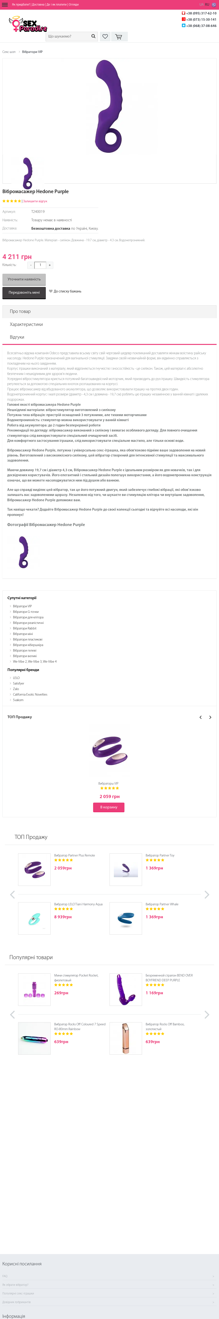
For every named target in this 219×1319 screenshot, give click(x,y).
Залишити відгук (35, 201)
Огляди (74, 4)
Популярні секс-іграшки (18, 1293)
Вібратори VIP (32, 52)
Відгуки (17, 337)
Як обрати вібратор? (15, 1285)
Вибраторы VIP (108, 784)
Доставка (38, 4)
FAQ (4, 1276)
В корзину (108, 807)
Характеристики (26, 324)
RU (207, 5)
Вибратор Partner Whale (162, 904)
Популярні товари (31, 958)
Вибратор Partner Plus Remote (74, 855)
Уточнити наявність (24, 279)
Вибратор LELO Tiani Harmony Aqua (78, 904)
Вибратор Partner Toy (160, 855)
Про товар (20, 311)
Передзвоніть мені (24, 293)
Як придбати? (21, 4)
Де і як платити (57, 4)
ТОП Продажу (31, 837)
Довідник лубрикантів (16, 1302)
